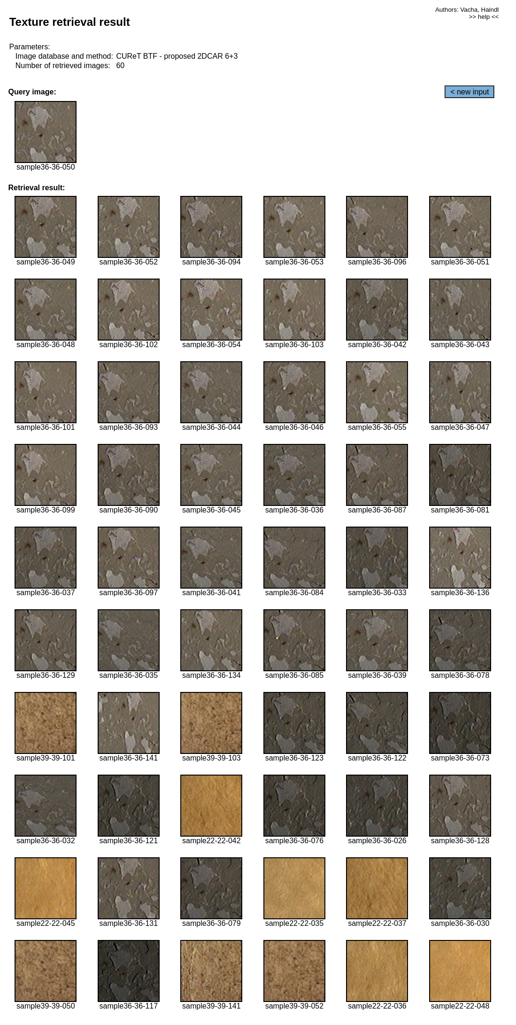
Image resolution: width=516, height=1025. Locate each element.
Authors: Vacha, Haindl (467, 9)
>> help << (484, 16)
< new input (469, 92)
